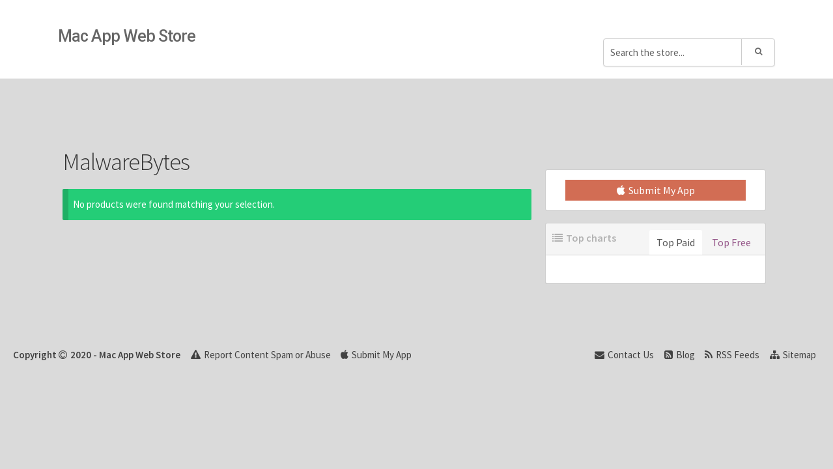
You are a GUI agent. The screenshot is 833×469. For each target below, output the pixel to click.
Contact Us (624, 354)
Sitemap (793, 354)
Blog (679, 354)
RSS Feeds (732, 354)
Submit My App (656, 190)
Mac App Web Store (126, 36)
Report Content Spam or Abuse (261, 354)
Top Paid (676, 242)
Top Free (731, 242)
